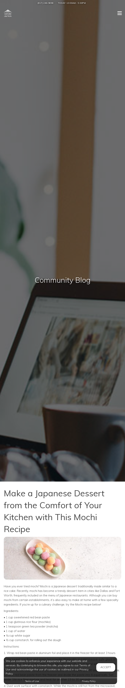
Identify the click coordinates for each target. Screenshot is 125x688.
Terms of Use (32, 681)
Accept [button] (105, 667)
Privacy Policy (89, 681)
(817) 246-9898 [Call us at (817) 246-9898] (45, 3)
